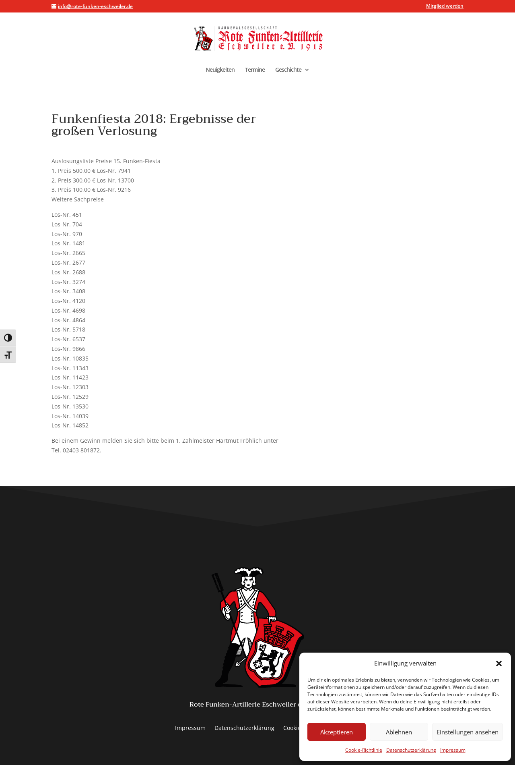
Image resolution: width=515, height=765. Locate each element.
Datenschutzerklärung (411, 749)
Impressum (453, 749)
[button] (499, 663)
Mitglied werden (445, 6)
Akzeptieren (336, 732)
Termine (255, 70)
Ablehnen (399, 732)
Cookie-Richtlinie (363, 749)
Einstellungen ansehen (468, 732)
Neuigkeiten (220, 70)
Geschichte (288, 70)
